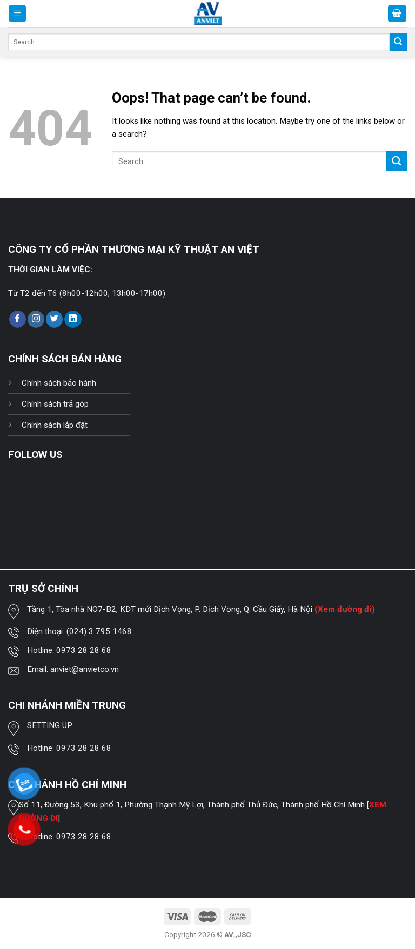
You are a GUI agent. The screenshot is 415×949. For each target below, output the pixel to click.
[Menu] (17, 13)
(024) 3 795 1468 (99, 631)
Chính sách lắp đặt (55, 425)
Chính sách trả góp (55, 404)
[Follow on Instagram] (36, 319)
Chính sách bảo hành (59, 383)
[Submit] (398, 41)
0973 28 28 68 (83, 650)
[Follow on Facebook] (17, 319)
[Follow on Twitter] (54, 319)
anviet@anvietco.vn (84, 669)
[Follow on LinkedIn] (72, 319)
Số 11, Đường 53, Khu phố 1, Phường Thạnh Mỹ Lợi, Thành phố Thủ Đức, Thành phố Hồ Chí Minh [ (194, 805)
